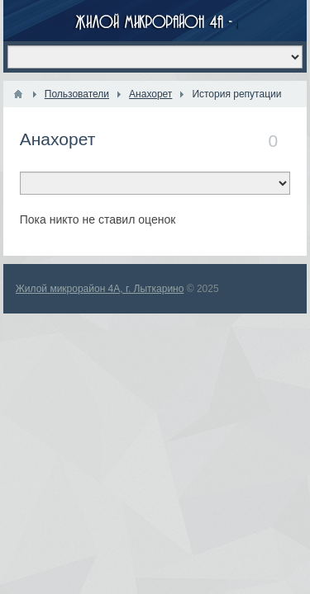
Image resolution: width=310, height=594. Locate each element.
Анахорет (58, 139)
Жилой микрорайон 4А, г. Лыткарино (100, 289)
